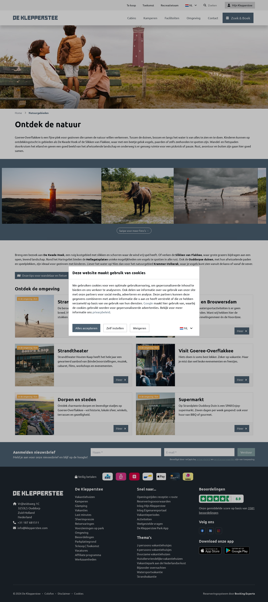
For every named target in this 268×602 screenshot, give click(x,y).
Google (148, 303)
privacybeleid (101, 312)
